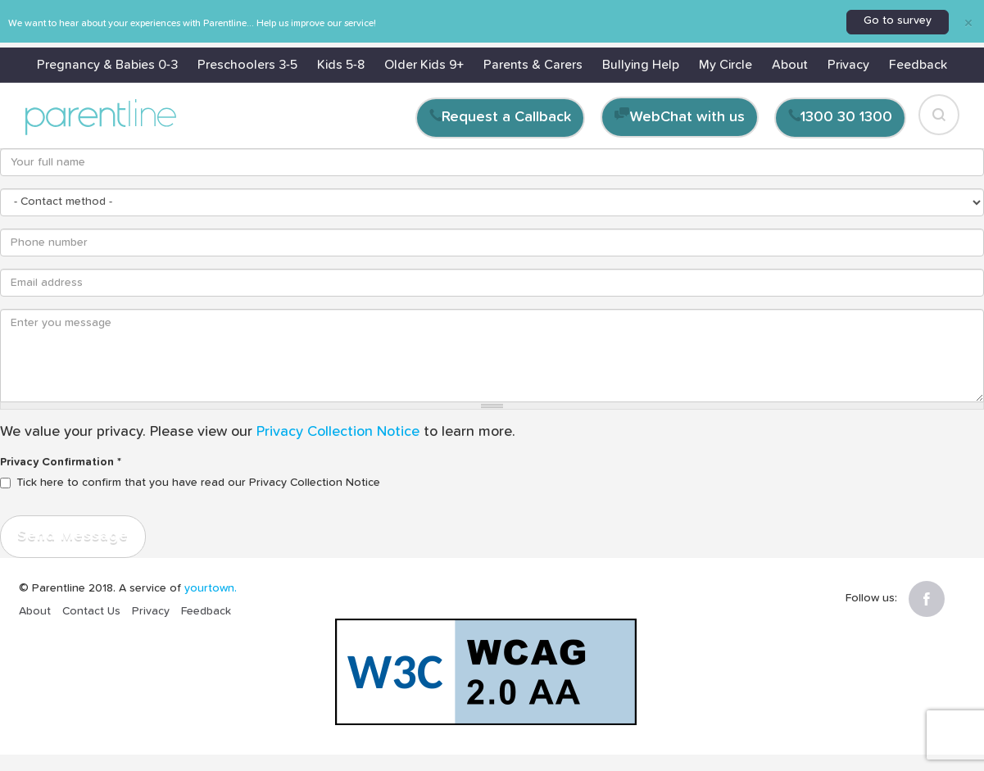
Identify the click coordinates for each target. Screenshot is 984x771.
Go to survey (898, 20)
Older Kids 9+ (424, 64)
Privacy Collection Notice (337, 431)
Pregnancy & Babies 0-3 (107, 64)
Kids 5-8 (341, 64)
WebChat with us (687, 117)
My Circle (725, 64)
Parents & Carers (533, 64)
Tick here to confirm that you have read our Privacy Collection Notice (190, 482)
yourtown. (210, 588)
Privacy (848, 64)
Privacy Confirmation (60, 462)
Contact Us (91, 611)
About (790, 64)
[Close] (968, 22)
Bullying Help (640, 64)
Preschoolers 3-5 (247, 64)
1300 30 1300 (846, 117)
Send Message (73, 535)
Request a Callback (506, 117)
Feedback (918, 64)
